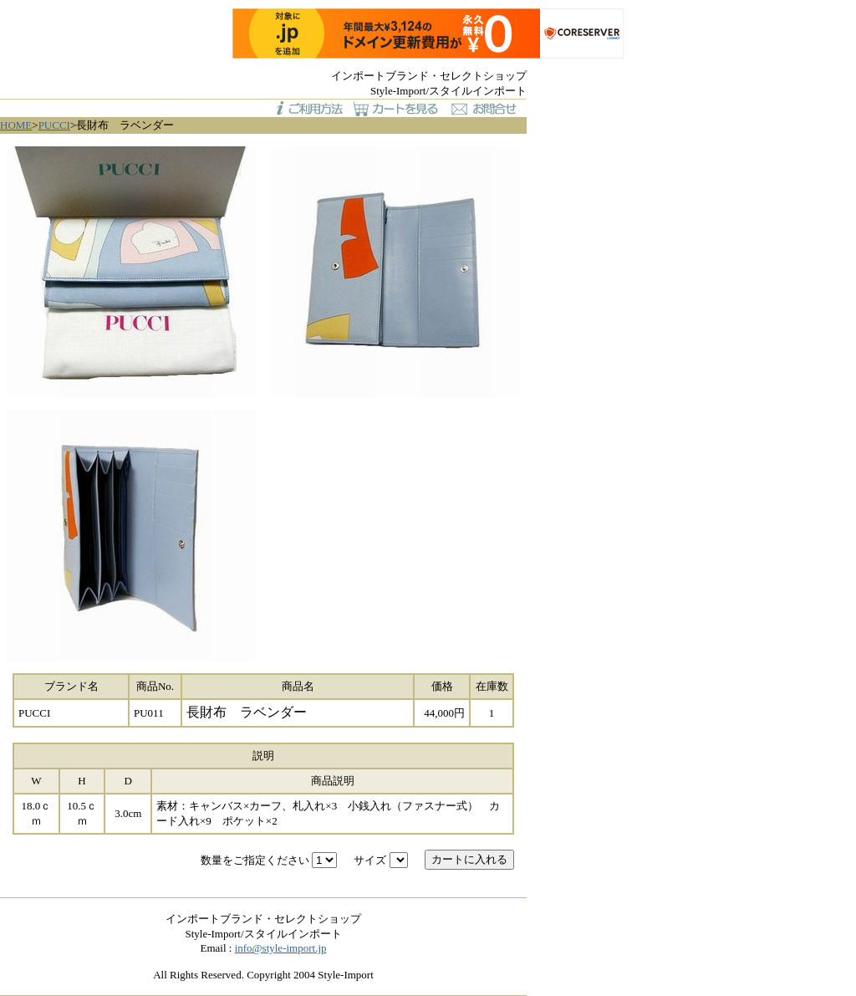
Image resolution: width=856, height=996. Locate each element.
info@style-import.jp (281, 948)
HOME (16, 125)
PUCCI (54, 125)
